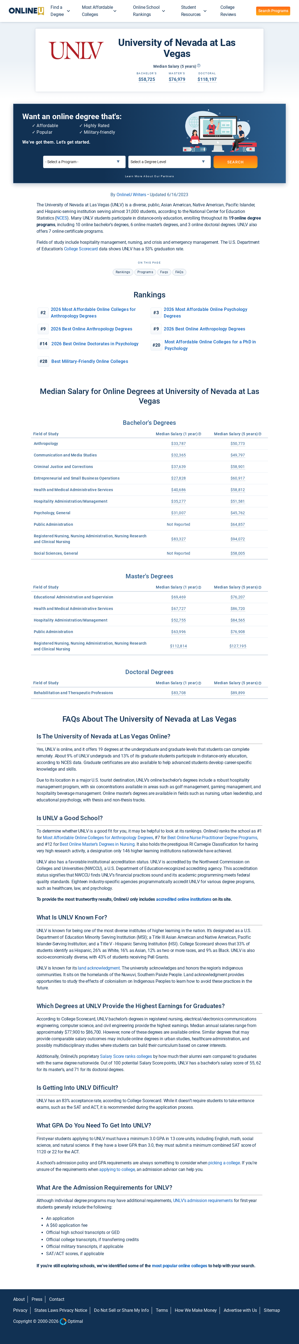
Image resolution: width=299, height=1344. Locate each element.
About (19, 1299)
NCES (61, 218)
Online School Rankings (146, 11)
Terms (162, 1310)
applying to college (117, 1169)
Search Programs (273, 11)
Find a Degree (57, 11)
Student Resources (191, 11)
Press (37, 1299)
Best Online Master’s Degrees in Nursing (97, 844)
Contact (56, 1299)
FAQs (179, 272)
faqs (164, 272)
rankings (123, 272)
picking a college (224, 1162)
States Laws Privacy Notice (60, 1310)
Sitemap (272, 1310)
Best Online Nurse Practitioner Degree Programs (212, 837)
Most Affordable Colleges (97, 11)
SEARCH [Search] (235, 162)
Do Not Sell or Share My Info (121, 1310)
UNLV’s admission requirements (203, 1200)
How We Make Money (196, 1310)
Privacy (20, 1310)
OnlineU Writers (131, 194)
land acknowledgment (99, 968)
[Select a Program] (84, 162)
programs (145, 272)
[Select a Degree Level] (169, 162)
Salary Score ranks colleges (126, 1056)
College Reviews (228, 11)
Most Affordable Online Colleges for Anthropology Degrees (98, 837)
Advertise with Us (240, 1310)
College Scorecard (81, 248)
